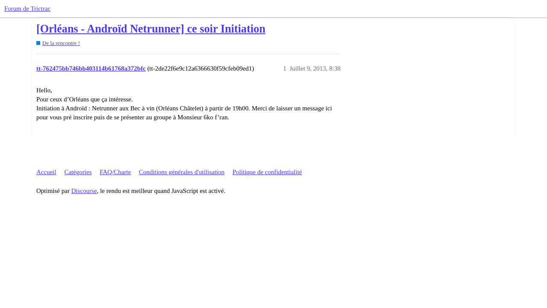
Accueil (46, 172)
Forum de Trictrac (27, 8)
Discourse (84, 190)
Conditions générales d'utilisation (181, 172)
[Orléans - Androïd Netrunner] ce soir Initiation (150, 29)
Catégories (77, 172)
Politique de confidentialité (267, 172)
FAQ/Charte (115, 172)
